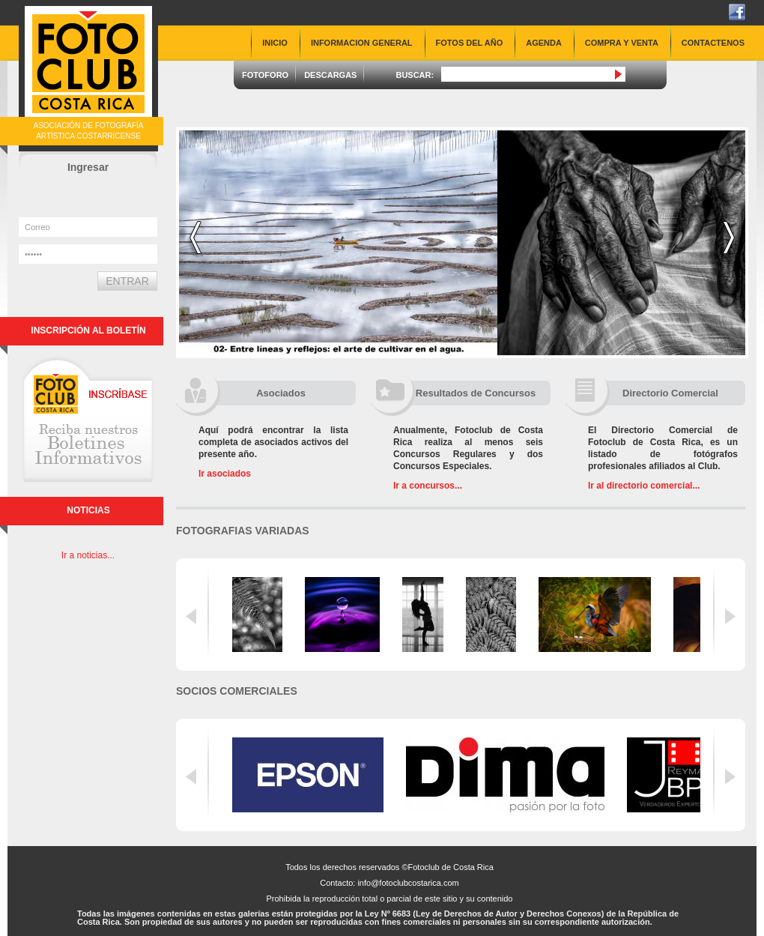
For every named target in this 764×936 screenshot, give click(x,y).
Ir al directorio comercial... (644, 485)
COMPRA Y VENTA (621, 42)
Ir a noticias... (88, 555)
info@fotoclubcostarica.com (407, 882)
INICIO (275, 42)
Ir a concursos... (427, 485)
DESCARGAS (330, 74)
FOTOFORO (265, 74)
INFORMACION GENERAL (362, 42)
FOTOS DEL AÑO (469, 42)
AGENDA (544, 42)
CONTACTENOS (713, 42)
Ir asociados (224, 473)
